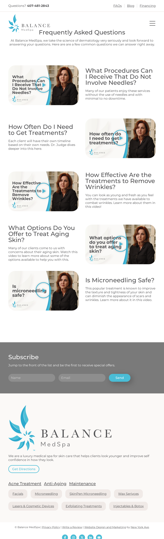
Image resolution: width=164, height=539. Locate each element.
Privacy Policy (51, 527)
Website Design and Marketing (105, 527)
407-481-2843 (38, 6)
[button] (43, 85)
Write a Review (72, 527)
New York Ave (140, 527)
